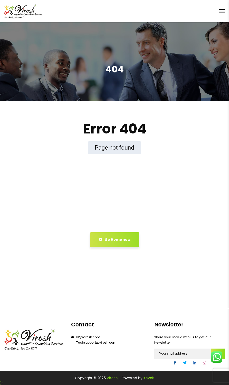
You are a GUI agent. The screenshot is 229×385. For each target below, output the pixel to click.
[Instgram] (204, 363)
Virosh (113, 378)
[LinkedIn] (194, 363)
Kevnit (148, 378)
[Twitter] (184, 363)
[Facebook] (175, 363)
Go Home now (115, 239)
